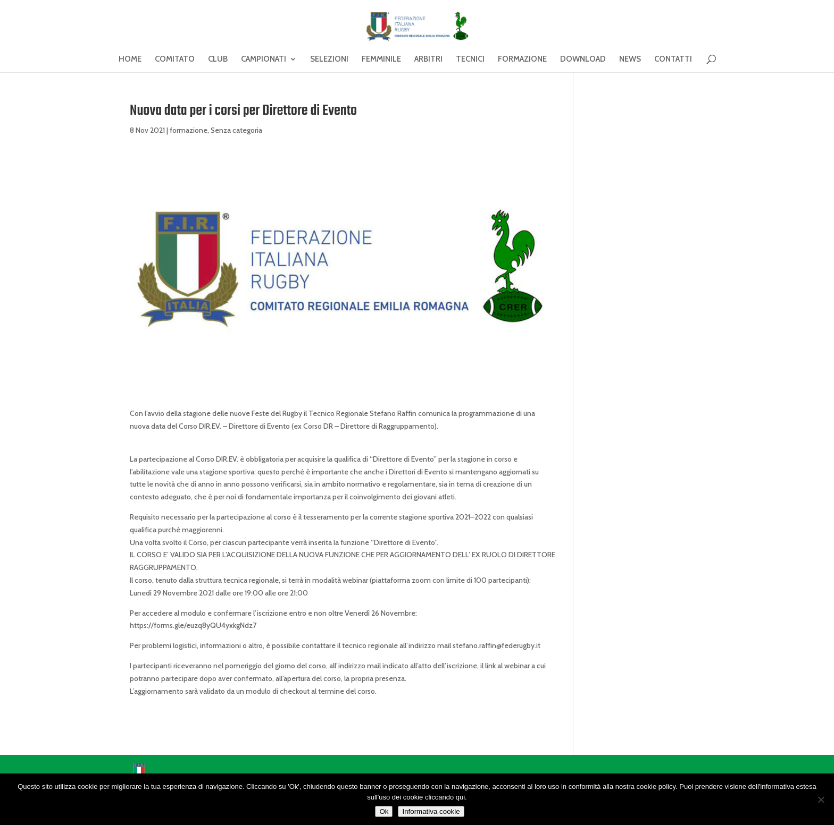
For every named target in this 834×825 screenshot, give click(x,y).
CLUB (218, 59)
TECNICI (470, 59)
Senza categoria (236, 130)
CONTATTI (673, 59)
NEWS (630, 59)
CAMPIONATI (263, 59)
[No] (820, 799)
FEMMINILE (381, 59)
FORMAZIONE (522, 59)
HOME (130, 59)
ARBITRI (428, 59)
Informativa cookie (431, 811)
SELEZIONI (329, 59)
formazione (188, 130)
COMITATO (175, 59)
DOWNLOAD (583, 59)
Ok (383, 811)
